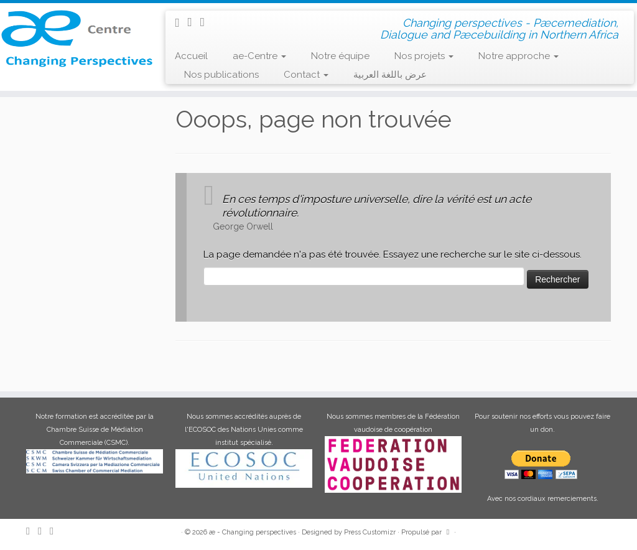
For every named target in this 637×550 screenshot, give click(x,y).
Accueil (191, 56)
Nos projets (423, 56)
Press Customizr (370, 532)
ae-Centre (259, 56)
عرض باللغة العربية (390, 74)
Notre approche (518, 56)
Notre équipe (340, 56)
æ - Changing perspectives (252, 532)
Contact (306, 74)
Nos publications (221, 74)
